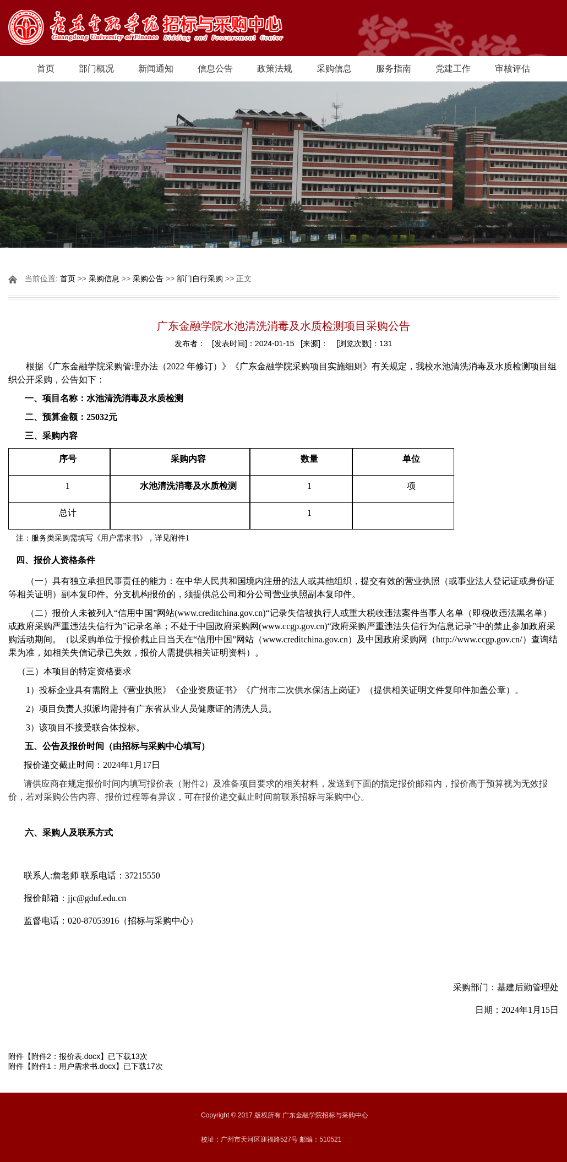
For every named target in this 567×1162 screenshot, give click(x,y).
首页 (45, 68)
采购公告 (148, 278)
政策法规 (274, 68)
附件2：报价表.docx (65, 1056)
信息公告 (215, 68)
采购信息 (334, 68)
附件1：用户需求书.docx (73, 1066)
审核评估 (512, 68)
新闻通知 (155, 68)
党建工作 (453, 68)
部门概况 (96, 68)
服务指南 (393, 68)
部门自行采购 (200, 278)
